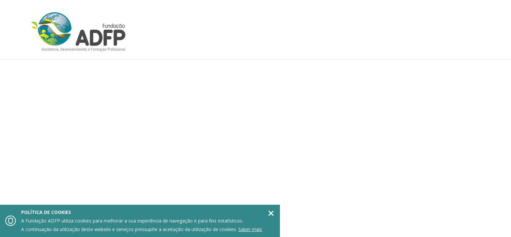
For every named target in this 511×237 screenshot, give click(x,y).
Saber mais (250, 229)
